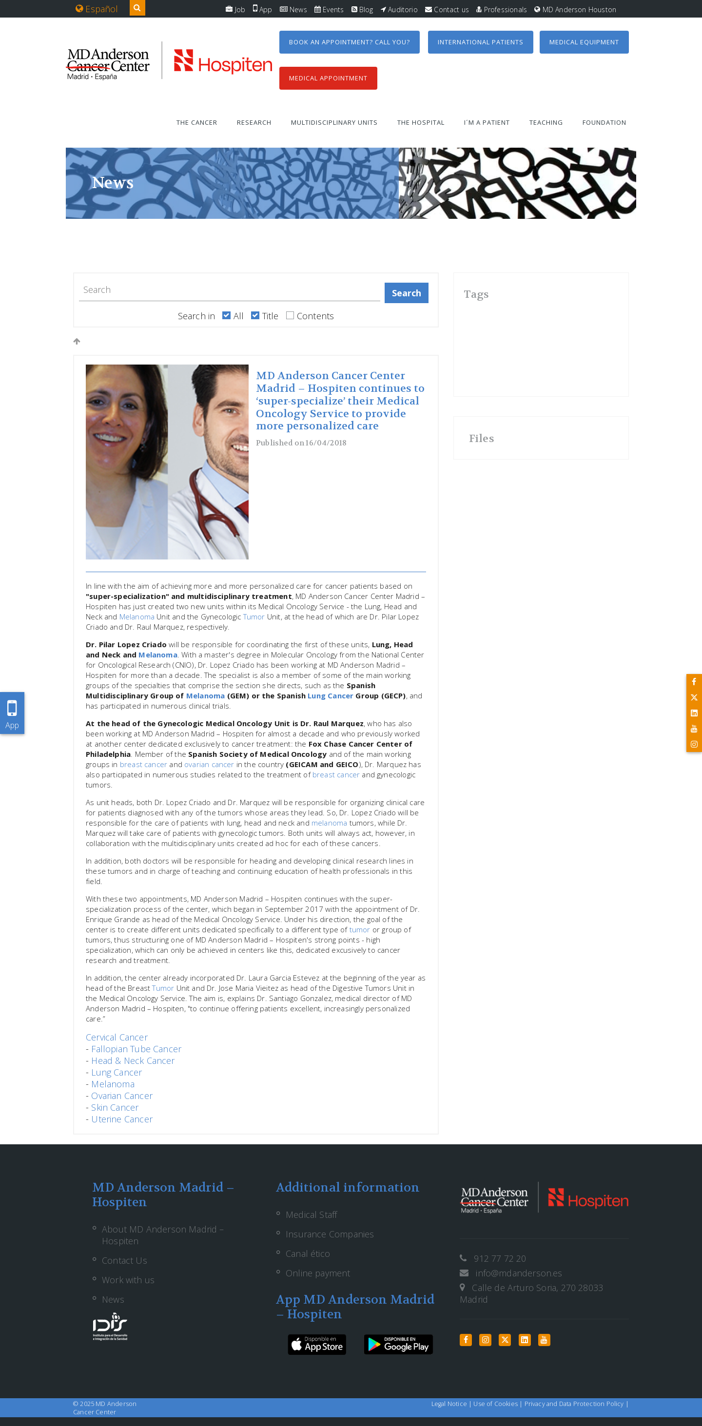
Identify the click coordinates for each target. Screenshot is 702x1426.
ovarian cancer (209, 764)
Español (97, 9)
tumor (360, 929)
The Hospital (421, 122)
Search (407, 293)
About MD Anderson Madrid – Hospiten (163, 1235)
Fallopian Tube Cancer (136, 1049)
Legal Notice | (452, 1404)
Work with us (128, 1280)
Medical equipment (584, 42)
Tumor (254, 616)
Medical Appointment (328, 78)
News (293, 9)
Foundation (604, 122)
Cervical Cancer (117, 1037)
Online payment (318, 1273)
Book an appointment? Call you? (349, 42)
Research (254, 122)
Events (329, 9)
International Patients (481, 42)
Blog (362, 9)
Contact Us (124, 1260)
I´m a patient (487, 122)
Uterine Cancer (122, 1119)
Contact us (447, 9)
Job (235, 9)
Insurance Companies (330, 1234)
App (263, 9)
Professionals (501, 9)
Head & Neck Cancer (133, 1060)
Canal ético (308, 1253)
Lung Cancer (330, 695)
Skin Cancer (114, 1107)
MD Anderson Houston (575, 9)
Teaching (546, 122)
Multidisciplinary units (334, 122)
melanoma (329, 823)
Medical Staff (311, 1214)
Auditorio (399, 9)
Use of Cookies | (498, 1404)
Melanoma (137, 616)
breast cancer (143, 764)
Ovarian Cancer (122, 1095)
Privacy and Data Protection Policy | (577, 1404)
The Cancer (196, 122)
